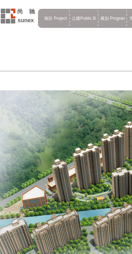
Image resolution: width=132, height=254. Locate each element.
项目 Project (55, 18)
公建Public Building (84, 18)
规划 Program (112, 18)
